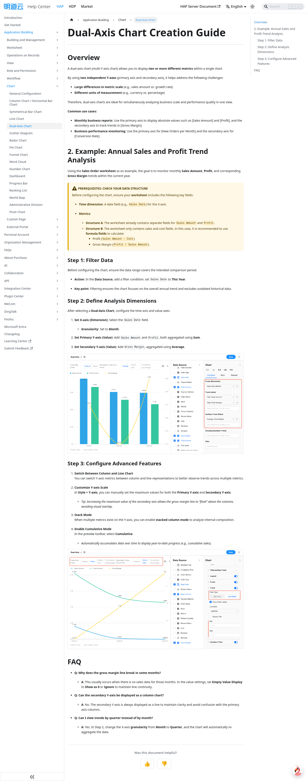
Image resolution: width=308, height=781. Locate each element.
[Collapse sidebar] (32, 776)
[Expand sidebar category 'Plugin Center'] (57, 296)
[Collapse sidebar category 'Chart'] (57, 86)
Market (87, 6)
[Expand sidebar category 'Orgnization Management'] (57, 242)
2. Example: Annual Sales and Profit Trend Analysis (274, 31)
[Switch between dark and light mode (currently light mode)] (252, 6)
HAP (60, 6)
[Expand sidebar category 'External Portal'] (57, 227)
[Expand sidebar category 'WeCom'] (57, 304)
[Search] (283, 6)
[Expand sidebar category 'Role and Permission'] (57, 70)
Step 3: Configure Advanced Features (277, 61)
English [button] (234, 6)
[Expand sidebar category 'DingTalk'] (57, 311)
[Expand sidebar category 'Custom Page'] (57, 219)
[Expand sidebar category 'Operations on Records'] (57, 55)
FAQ (257, 70)
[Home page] (72, 20)
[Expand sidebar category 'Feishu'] (57, 319)
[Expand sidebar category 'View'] (57, 63)
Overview (260, 22)
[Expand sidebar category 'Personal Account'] (57, 234)
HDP (72, 6)
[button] (32, 32)
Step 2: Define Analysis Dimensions (273, 49)
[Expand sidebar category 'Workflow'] (57, 78)
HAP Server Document (200, 6)
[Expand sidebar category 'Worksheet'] (57, 47)
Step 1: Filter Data (270, 40)
